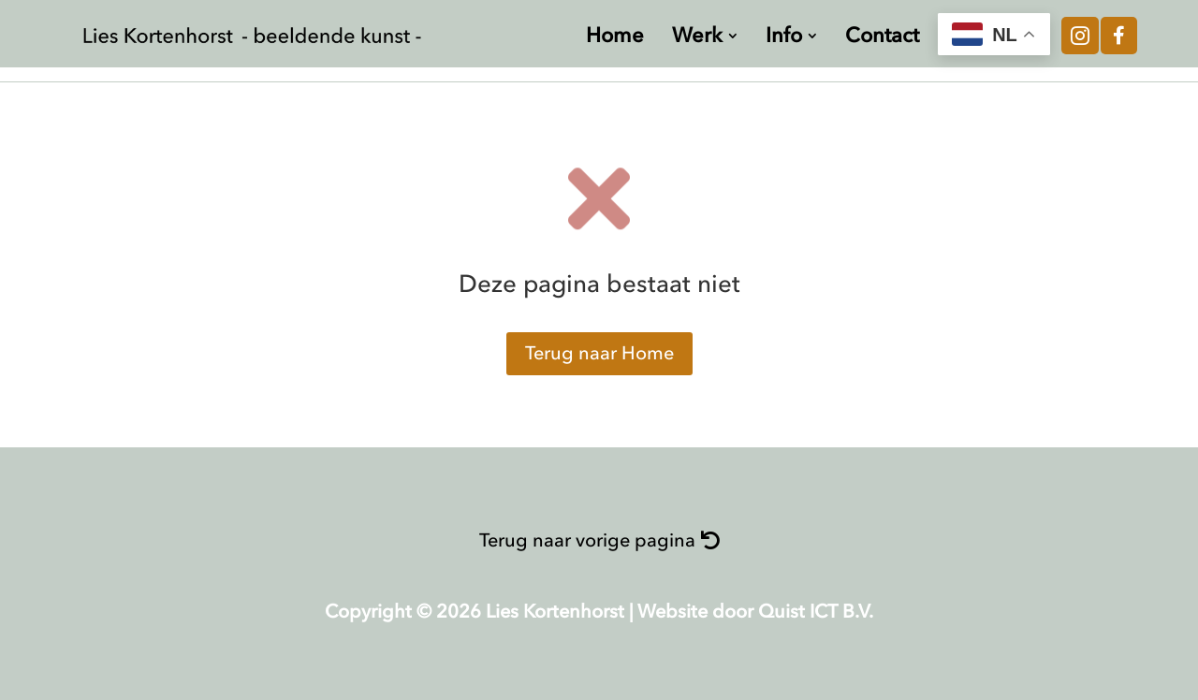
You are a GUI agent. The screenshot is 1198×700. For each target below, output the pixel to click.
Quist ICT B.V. (815, 611)
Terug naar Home (599, 353)
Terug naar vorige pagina (587, 540)
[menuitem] (615, 35)
